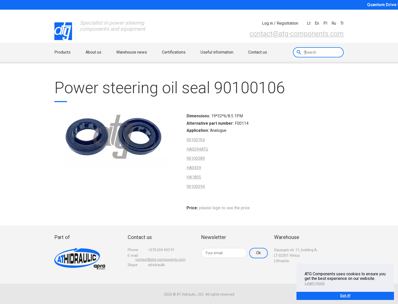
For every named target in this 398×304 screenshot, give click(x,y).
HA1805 (194, 177)
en (317, 23)
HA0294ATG (197, 149)
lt (308, 23)
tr (342, 23)
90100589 (196, 158)
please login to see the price (224, 207)
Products (62, 52)
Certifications (174, 52)
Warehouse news (131, 52)
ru (333, 23)
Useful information (217, 52)
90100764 (196, 139)
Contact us (257, 52)
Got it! (345, 296)
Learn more (315, 283)
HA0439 (194, 167)
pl (325, 23)
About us (93, 52)
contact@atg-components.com (297, 34)
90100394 (196, 186)
